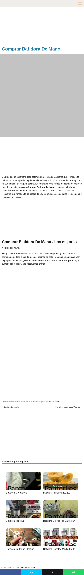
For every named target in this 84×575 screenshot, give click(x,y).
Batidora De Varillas (11, 407)
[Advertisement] (42, 27)
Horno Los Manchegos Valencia (67, 407)
